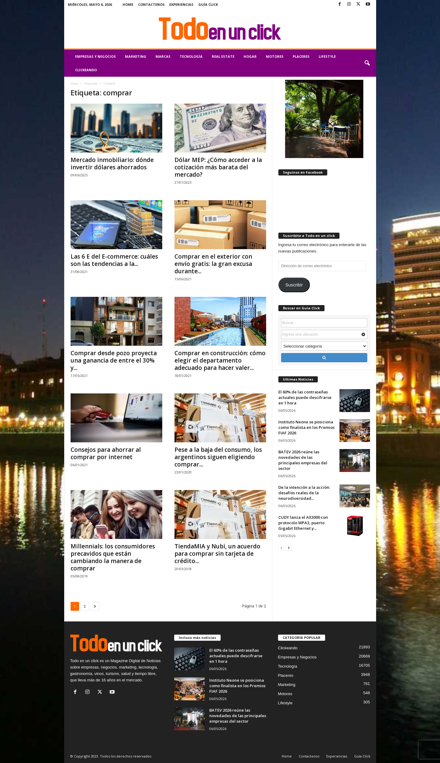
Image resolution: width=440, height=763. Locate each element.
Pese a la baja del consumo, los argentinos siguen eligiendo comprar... (218, 457)
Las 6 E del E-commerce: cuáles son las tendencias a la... (114, 260)
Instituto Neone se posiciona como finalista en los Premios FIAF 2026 (306, 427)
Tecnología (191, 56)
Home (128, 4)
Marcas (163, 56)
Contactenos (151, 4)
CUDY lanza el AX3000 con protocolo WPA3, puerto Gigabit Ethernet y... (303, 522)
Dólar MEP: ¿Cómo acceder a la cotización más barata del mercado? (218, 167)
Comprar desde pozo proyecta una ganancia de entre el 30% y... (114, 360)
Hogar (250, 56)
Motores (275, 56)
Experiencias (181, 4)
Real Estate (223, 56)
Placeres (301, 56)
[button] (367, 63)
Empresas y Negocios (95, 56)
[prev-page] (281, 547)
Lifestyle (327, 56)
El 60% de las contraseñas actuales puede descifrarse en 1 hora (305, 397)
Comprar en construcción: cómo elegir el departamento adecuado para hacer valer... (220, 360)
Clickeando (86, 70)
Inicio (74, 83)
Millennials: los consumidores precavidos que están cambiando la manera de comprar (113, 557)
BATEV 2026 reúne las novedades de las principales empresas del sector (302, 460)
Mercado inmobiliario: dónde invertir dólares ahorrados (112, 163)
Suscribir (294, 284)
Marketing (135, 56)
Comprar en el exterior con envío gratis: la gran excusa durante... (213, 263)
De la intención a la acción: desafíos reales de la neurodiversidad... (304, 493)
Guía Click (208, 4)
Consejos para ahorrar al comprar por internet (106, 453)
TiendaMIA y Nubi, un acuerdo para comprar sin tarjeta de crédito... (217, 553)
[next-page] (289, 547)
